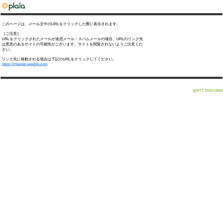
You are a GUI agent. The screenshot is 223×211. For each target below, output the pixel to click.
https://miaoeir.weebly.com (24, 64)
